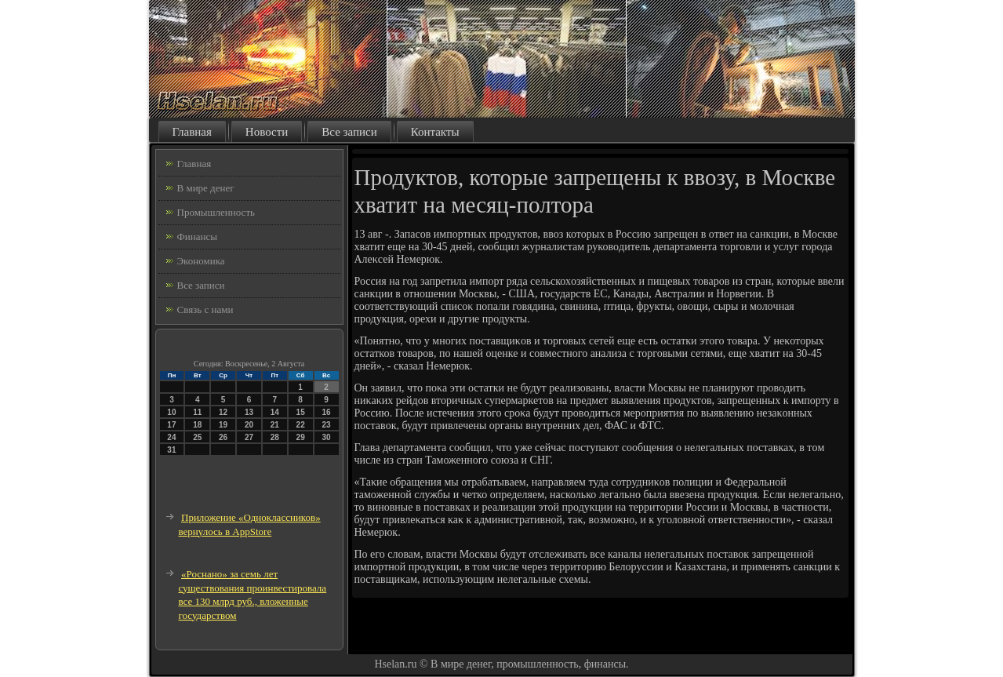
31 (171, 450)
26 (223, 437)
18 (197, 424)
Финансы (197, 236)
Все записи (349, 132)
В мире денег (205, 188)
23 (326, 424)
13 (249, 412)
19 (223, 424)
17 (171, 424)
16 (326, 412)
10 (171, 412)
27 (249, 437)
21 (275, 424)
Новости (266, 132)
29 (300, 437)
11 (197, 412)
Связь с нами (205, 309)
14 (275, 412)
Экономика (201, 261)
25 (197, 437)
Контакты (435, 132)
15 (300, 412)
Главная (192, 132)
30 (326, 437)
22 (300, 424)
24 (171, 437)
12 (223, 412)
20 (249, 424)
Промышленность (216, 212)
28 (275, 437)
